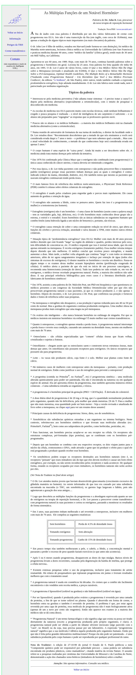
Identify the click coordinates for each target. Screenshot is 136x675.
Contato (15, 59)
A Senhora (59, 80)
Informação (15, 38)
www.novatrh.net (124, 29)
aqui (68, 407)
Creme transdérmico (15, 50)
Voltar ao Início (15, 32)
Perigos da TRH (15, 44)
